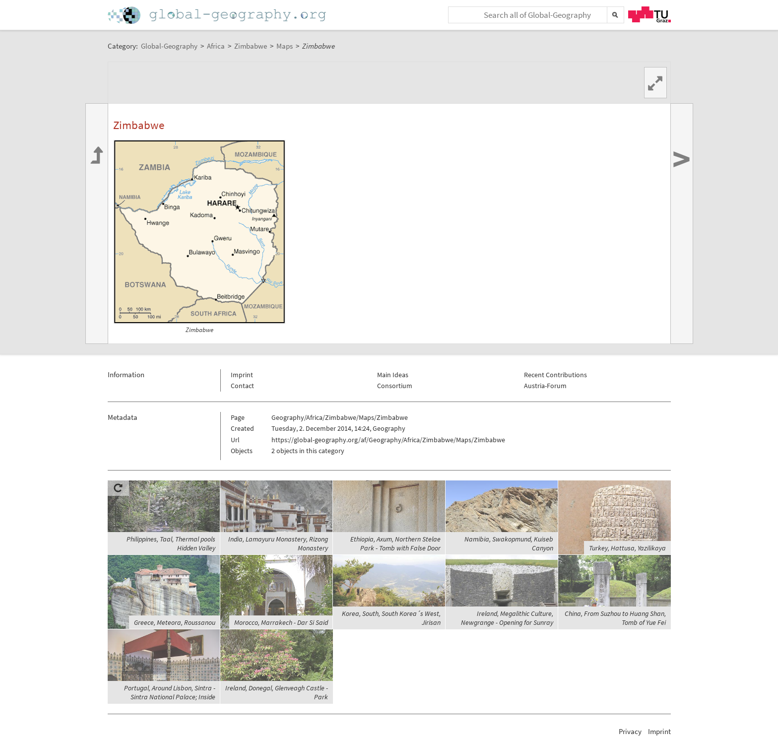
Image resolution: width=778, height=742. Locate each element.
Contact (242, 385)
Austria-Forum (545, 385)
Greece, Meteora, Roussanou (174, 622)
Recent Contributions (555, 374)
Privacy (630, 731)
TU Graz (649, 14)
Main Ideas (392, 374)
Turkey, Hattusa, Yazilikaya (627, 547)
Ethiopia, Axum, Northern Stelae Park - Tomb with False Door (395, 543)
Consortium (394, 385)
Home (218, 15)
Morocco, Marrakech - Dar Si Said (281, 622)
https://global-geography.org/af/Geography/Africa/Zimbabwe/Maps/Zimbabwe (388, 439)
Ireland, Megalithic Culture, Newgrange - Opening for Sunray (507, 618)
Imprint (242, 374)
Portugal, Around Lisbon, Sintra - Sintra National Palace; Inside (169, 692)
